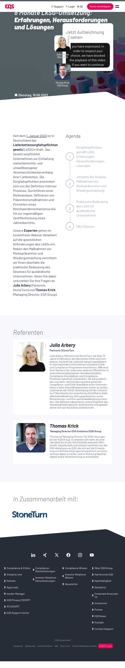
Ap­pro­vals (12, 587)
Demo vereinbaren (100, 6)
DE (81, 6)
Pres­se (99, 609)
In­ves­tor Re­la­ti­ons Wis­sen (75, 576)
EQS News (100, 616)
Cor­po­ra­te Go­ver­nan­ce (107, 595)
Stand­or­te (100, 587)
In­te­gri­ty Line (14, 574)
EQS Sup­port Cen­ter (18, 612)
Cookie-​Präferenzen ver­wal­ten (84, 646)
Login (71, 6)
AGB (56, 646)
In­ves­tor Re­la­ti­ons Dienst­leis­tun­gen (45, 579)
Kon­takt (99, 622)
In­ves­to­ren (101, 603)
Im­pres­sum (18, 646)
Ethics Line (65, 646)
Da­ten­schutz (30, 646)
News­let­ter (71, 584)
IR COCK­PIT (13, 606)
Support (58, 6)
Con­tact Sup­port (104, 628)
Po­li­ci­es (11, 580)
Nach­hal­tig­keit (103, 580)
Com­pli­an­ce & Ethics (19, 568)
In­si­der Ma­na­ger (16, 593)
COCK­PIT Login (105, 646)
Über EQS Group (104, 568)
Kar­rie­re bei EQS (104, 574)
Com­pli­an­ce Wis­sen (76, 568)
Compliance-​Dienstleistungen (45, 569)
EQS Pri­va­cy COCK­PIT (18, 600)
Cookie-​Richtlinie (45, 646)
